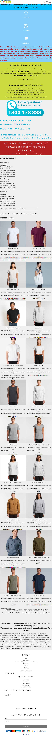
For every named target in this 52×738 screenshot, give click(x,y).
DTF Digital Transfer (6, 254)
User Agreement (26, 685)
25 (29, 613)
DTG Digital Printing (6, 251)
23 (23, 613)
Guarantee (26, 681)
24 (26, 613)
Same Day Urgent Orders (26, 670)
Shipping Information (26, 687)
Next (32, 613)
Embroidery (5, 375)
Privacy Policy (26, 683)
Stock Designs (26, 660)
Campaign (7, 695)
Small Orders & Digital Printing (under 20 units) (26, 662)
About (26, 665)
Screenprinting (4, 377)
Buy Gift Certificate (26, 669)
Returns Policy (26, 680)
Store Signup (8, 694)
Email (6, 718)
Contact (26, 667)
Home (26, 658)
